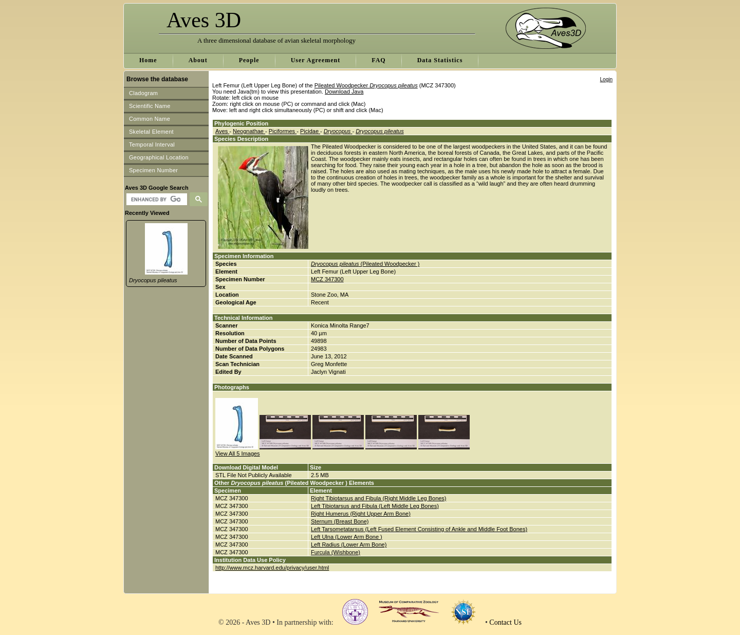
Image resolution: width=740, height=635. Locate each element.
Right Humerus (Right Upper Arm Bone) (361, 514)
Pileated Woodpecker (366, 85)
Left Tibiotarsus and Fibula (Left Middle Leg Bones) (375, 506)
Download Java (344, 91)
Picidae (310, 131)
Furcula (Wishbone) (335, 552)
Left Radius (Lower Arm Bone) (348, 544)
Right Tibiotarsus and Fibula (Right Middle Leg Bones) (379, 498)
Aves (222, 131)
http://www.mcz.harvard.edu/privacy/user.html (272, 568)
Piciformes (283, 131)
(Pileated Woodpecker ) (365, 264)
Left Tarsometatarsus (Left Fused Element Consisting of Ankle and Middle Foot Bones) (419, 529)
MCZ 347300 (327, 279)
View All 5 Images (237, 453)
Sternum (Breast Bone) (340, 521)
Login (606, 79)
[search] (155, 199)
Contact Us (505, 622)
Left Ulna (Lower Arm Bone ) (346, 537)
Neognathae (249, 131)
